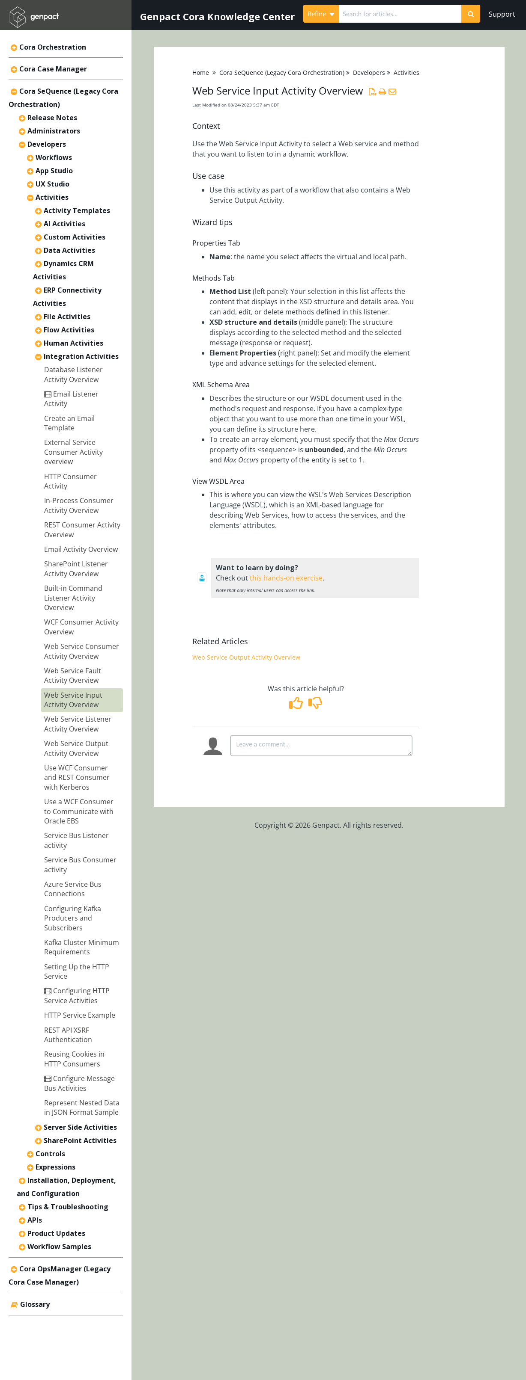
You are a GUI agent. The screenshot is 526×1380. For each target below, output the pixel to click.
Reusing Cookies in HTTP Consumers (74, 1058)
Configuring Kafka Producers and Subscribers (72, 918)
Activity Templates (77, 210)
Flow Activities (69, 330)
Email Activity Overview (81, 549)
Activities (52, 197)
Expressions (55, 1167)
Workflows (54, 157)
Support (502, 14)
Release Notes (52, 117)
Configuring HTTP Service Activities (77, 995)
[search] (400, 14)
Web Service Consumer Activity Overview (81, 651)
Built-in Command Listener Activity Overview (73, 597)
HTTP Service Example (79, 1015)
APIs (34, 1220)
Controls (50, 1153)
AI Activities (64, 223)
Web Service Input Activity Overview (73, 699)
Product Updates (56, 1233)
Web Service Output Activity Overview (76, 748)
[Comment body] (321, 745)
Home (200, 72)
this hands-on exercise (286, 578)
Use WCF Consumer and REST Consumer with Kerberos (77, 777)
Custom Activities (74, 237)
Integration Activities (81, 356)
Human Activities (73, 343)
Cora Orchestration (52, 47)
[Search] (470, 14)
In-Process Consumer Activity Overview (79, 505)
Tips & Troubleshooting (67, 1206)
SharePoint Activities (80, 1140)
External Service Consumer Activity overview (73, 452)
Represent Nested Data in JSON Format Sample (82, 1107)
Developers (46, 144)
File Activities (67, 316)
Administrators (53, 131)
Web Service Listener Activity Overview (77, 723)
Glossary (35, 1304)
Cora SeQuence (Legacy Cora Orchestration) (281, 72)
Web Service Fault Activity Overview (72, 675)
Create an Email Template (69, 423)
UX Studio (52, 184)
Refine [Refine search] (321, 13)
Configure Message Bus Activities (79, 1083)
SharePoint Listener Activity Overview (76, 568)
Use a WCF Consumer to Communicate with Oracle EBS (79, 811)
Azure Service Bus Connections (73, 889)
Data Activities (69, 250)
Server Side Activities (80, 1127)
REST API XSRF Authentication (68, 1034)
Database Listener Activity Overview (73, 374)
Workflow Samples (59, 1246)
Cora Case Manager (53, 69)
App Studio (54, 170)
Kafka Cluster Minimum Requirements (81, 947)
